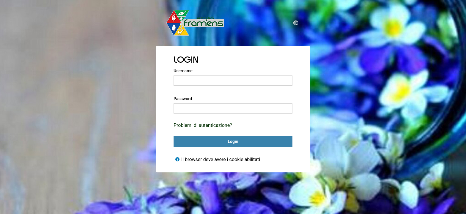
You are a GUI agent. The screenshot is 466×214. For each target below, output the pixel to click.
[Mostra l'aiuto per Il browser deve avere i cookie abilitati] (177, 159)
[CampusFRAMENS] (195, 23)
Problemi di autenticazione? (203, 125)
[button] (295, 23)
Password (183, 98)
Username (183, 70)
